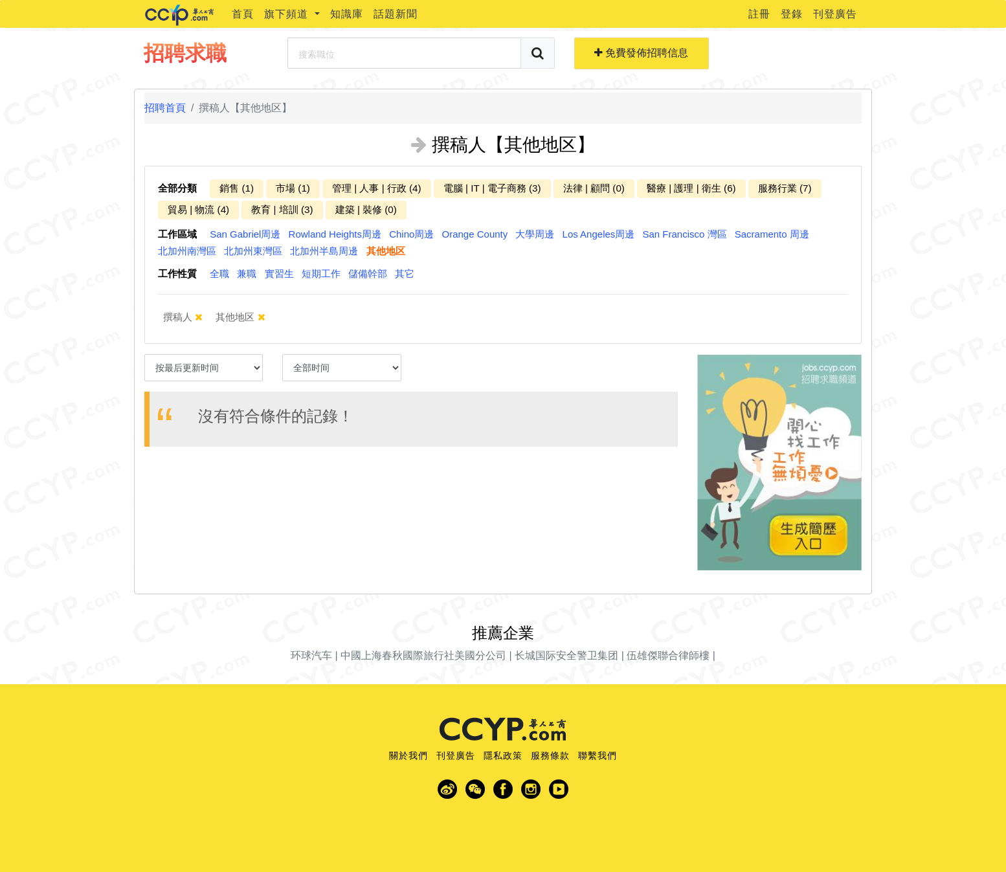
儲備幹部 (367, 273)
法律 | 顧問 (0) (594, 188)
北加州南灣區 (187, 250)
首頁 (243, 13)
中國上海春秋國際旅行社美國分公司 (423, 655)
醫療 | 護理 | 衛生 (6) (691, 188)
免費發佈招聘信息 (641, 52)
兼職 (246, 273)
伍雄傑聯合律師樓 (668, 655)
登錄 (792, 13)
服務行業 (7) (785, 188)
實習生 (279, 273)
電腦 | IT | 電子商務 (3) (492, 188)
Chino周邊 (411, 234)
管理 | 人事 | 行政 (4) (376, 188)
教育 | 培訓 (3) (282, 209)
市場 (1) (293, 188)
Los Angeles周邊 (599, 234)
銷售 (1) (236, 188)
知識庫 (346, 13)
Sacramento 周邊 (772, 234)
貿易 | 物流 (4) (198, 209)
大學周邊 (534, 234)
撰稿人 (190, 316)
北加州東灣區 (253, 250)
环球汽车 (311, 655)
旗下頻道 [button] (287, 13)
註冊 (759, 13)
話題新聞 (396, 13)
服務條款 (550, 755)
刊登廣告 (835, 13)
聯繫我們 (597, 755)
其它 (404, 273)
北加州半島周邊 (324, 250)
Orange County (475, 234)
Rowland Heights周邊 (335, 234)
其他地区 (385, 250)
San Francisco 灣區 (685, 234)
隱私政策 (503, 755)
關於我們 (408, 755)
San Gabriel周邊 (245, 234)
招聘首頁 (165, 107)
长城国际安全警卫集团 (566, 655)
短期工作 (321, 273)
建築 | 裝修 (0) (366, 209)
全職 (219, 273)
